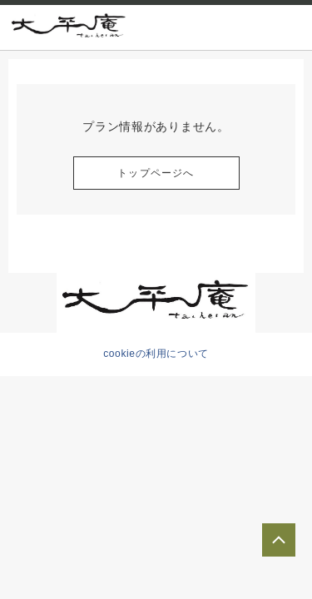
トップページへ (155, 173)
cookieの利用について (156, 353)
